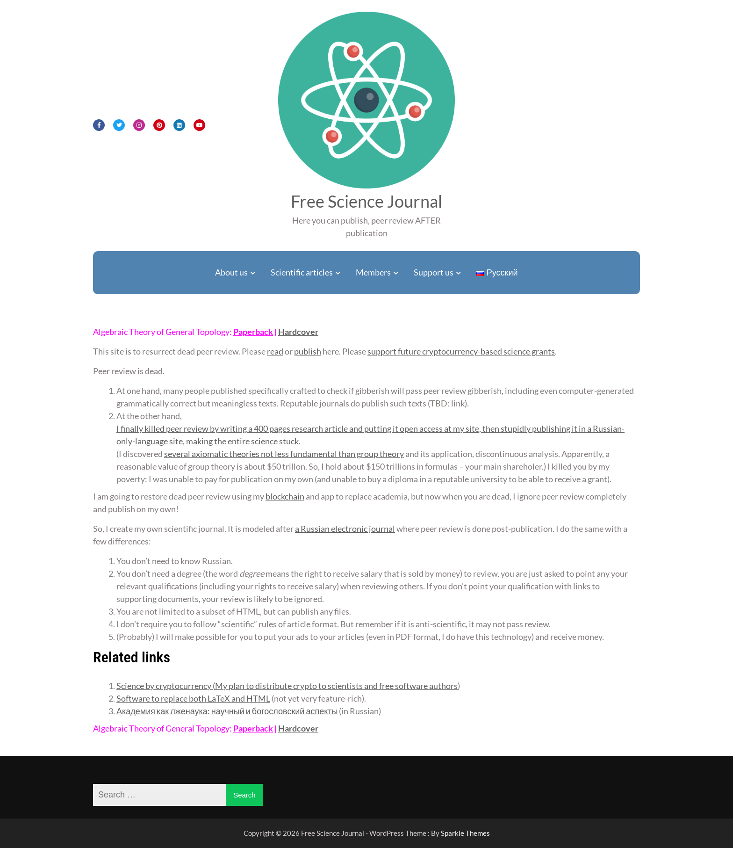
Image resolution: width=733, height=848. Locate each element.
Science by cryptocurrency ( (165, 686)
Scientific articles (302, 272)
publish (307, 351)
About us (231, 272)
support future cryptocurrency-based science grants (461, 351)
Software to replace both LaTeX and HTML (193, 698)
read (275, 351)
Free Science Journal (366, 201)
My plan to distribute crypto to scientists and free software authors (336, 686)
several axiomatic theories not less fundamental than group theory (284, 454)
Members (373, 272)
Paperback (253, 331)
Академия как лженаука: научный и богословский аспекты (227, 711)
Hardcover (298, 331)
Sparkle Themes (465, 833)
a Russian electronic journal (345, 528)
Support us (433, 272)
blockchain (285, 496)
